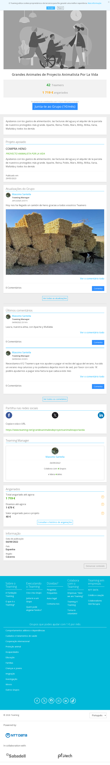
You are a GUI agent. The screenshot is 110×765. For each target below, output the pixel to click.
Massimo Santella (21, 194)
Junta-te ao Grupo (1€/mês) (55, 106)
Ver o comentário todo (92, 278)
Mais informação (94, 3)
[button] (102, 496)
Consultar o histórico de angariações (55, 522)
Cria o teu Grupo (34, 592)
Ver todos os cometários (55, 399)
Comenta (98, 288)
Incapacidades (12, 652)
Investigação (11, 679)
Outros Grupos (12, 689)
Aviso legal (52, 598)
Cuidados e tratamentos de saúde (21, 636)
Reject (60, 8)
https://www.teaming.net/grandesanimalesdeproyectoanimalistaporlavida (45, 429)
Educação (10, 657)
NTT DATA (93, 589)
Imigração (10, 673)
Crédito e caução (96, 595)
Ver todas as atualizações (55, 298)
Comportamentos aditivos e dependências (25, 630)
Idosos (9, 684)
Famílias (9, 662)
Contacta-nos (53, 603)
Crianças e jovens (14, 668)
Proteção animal (13, 646)
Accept (50, 8)
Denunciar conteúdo (95, 566)
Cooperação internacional (18, 641)
